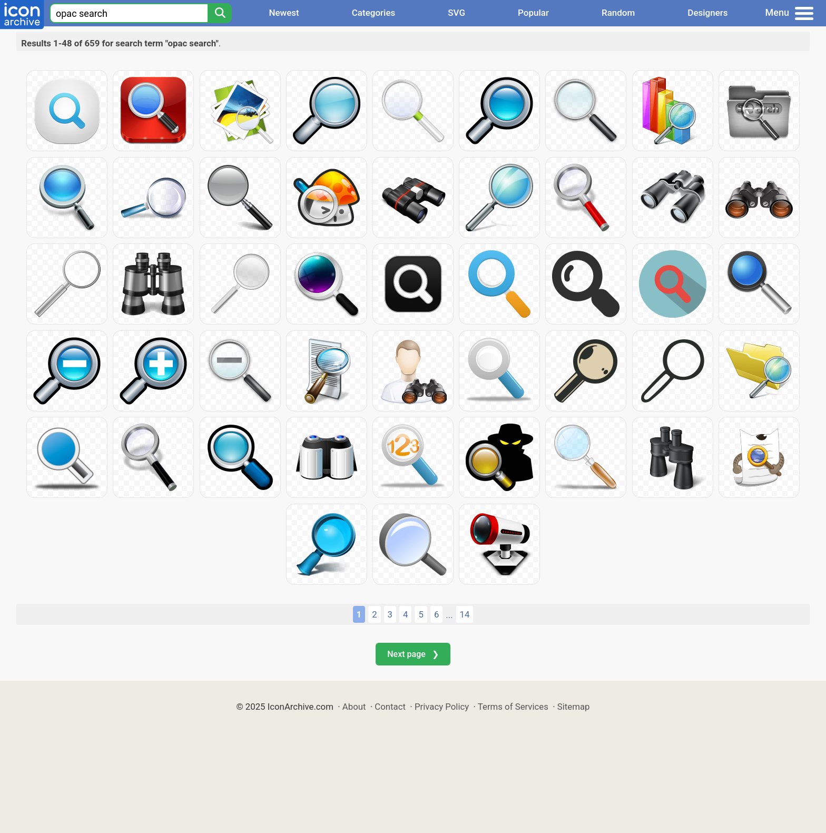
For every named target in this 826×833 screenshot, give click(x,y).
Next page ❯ (412, 654)
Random (618, 12)
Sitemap (573, 706)
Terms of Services (513, 706)
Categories (374, 12)
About (354, 706)
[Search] (220, 13)
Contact (390, 706)
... (449, 615)
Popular (533, 12)
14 (465, 614)
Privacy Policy (442, 706)
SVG (456, 12)
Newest (284, 12)
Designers (707, 12)
